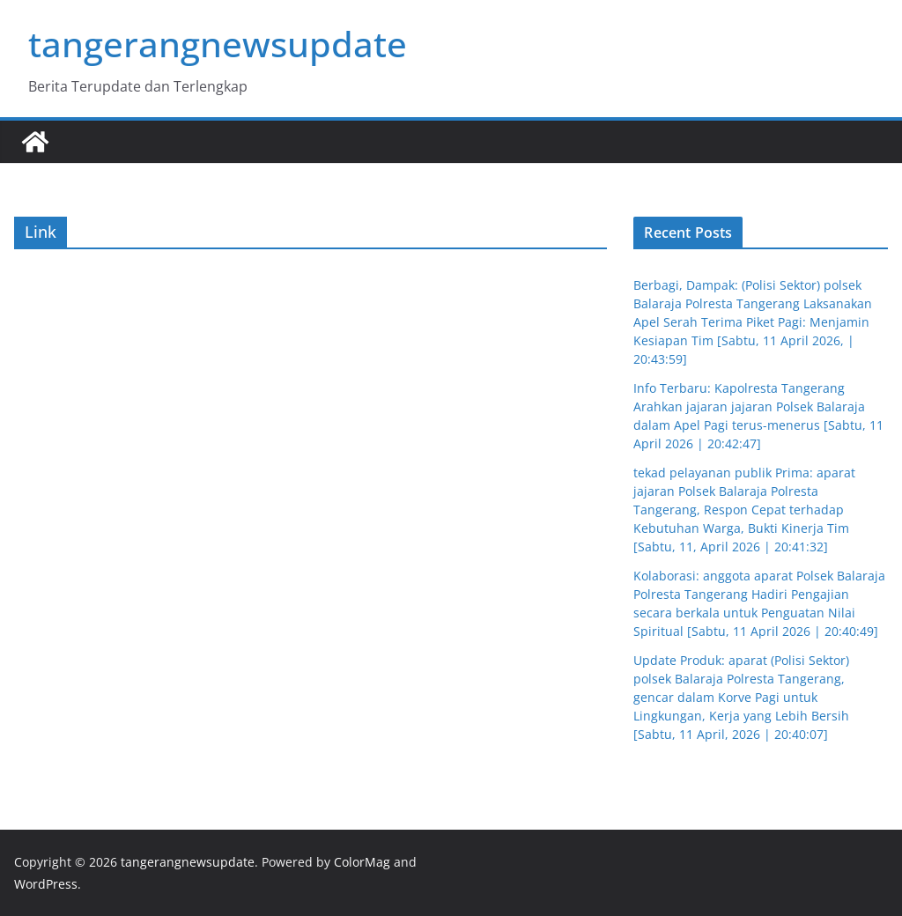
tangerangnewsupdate (217, 43)
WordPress (46, 883)
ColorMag (362, 861)
